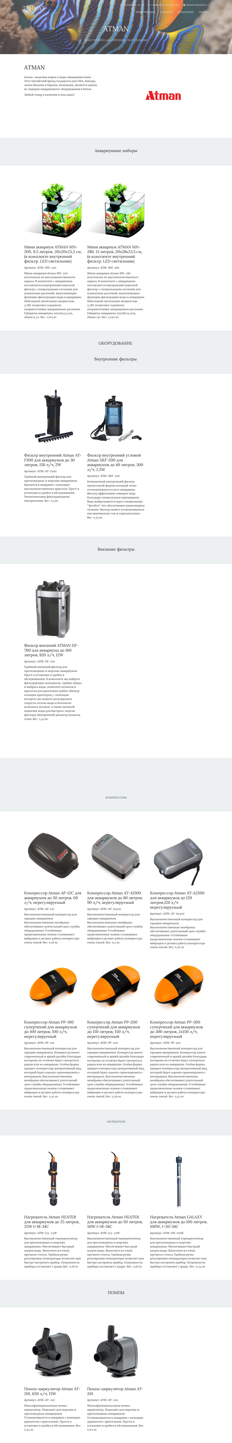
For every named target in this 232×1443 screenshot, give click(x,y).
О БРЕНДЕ (166, 12)
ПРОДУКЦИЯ (186, 12)
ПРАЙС (203, 12)
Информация (145, 12)
